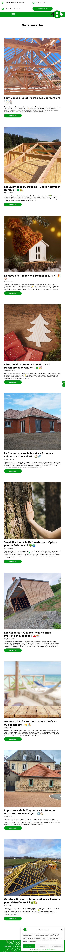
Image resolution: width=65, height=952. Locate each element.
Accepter (28, 946)
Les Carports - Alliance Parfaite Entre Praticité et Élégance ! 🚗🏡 (27, 634)
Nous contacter (42, 8)
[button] (62, 930)
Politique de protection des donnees (38, 949)
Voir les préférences (56, 946)
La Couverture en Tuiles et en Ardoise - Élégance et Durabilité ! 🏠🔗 (28, 455)
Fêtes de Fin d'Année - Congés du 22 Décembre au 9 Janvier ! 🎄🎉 (27, 366)
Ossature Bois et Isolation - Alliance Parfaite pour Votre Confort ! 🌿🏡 (32, 901)
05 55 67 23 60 (40, 2)
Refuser (42, 946)
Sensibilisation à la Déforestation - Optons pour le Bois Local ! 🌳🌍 (30, 544)
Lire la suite (13, 115)
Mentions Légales (51, 949)
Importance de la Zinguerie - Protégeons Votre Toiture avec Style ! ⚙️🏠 (29, 812)
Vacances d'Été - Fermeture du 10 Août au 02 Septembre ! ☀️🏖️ (30, 723)
